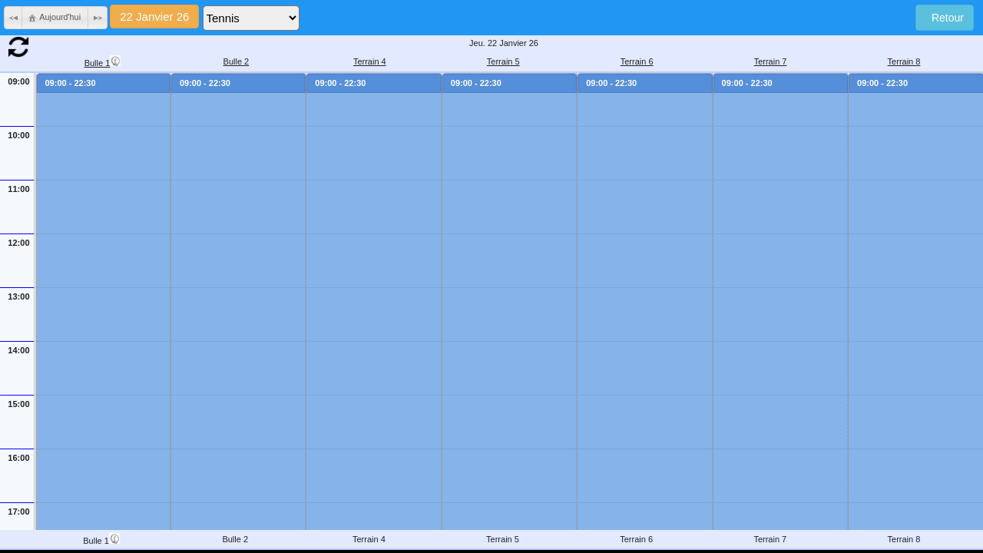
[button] (14, 17)
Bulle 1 (102, 61)
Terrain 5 (503, 61)
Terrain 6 (637, 61)
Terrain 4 (369, 61)
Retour (944, 18)
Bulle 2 (236, 61)
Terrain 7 (770, 61)
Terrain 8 (904, 61)
